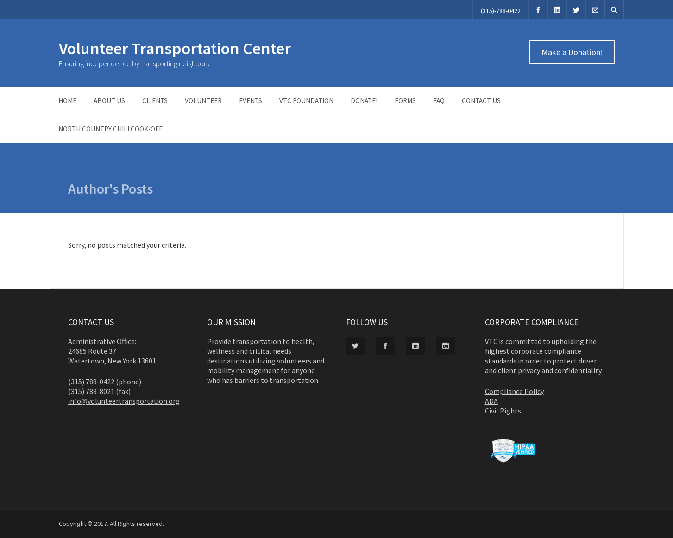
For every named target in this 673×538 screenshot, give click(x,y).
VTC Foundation (306, 100)
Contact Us (481, 100)
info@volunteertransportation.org (124, 401)
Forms (405, 100)
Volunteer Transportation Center (175, 48)
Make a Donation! (572, 52)
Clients (155, 100)
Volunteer (203, 100)
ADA (491, 401)
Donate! (364, 100)
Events (250, 100)
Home (67, 100)
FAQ (439, 100)
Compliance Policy (514, 391)
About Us (109, 100)
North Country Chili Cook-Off (110, 129)
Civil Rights (503, 410)
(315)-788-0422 (501, 10)
